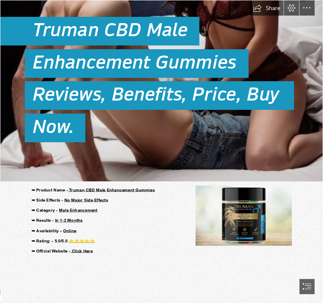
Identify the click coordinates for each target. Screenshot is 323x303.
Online (69, 230)
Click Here (82, 250)
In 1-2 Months (68, 220)
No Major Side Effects (86, 199)
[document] (161, 151)
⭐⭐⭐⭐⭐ (82, 240)
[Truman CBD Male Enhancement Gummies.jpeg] (161, 91)
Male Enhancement (78, 210)
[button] (266, 8)
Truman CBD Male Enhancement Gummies (111, 189)
